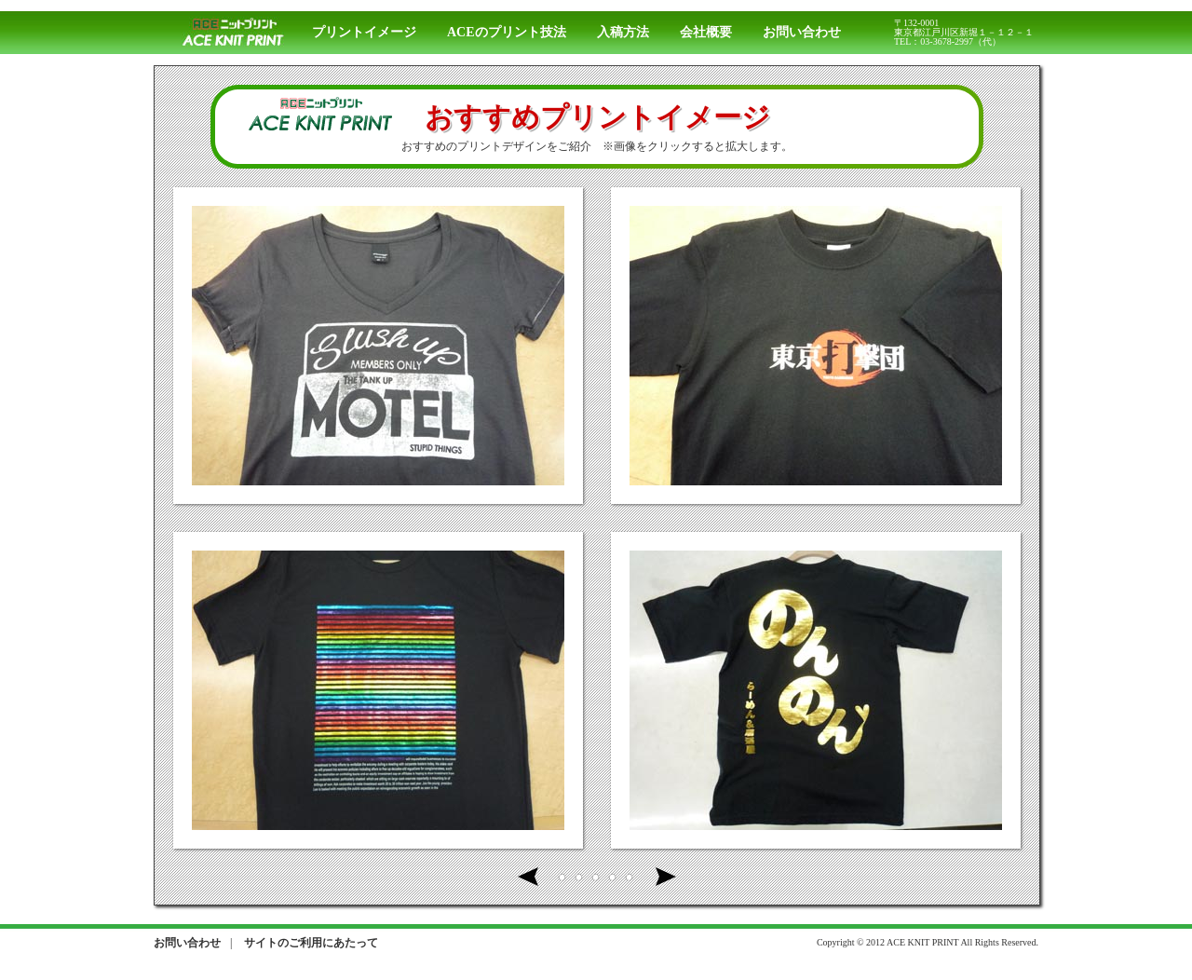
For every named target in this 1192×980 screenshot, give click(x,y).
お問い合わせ (802, 32)
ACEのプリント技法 (506, 32)
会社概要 (706, 32)
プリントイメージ (364, 32)
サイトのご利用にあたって (311, 942)
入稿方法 (623, 32)
